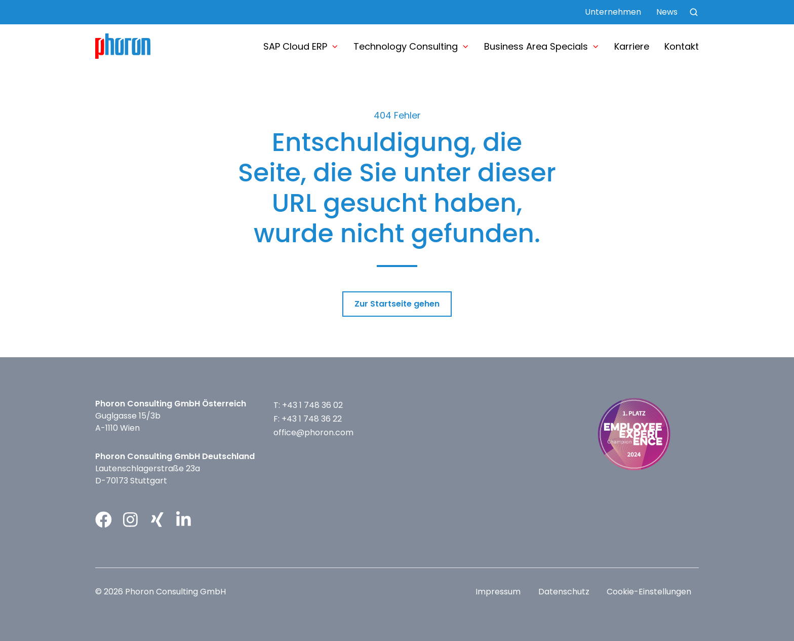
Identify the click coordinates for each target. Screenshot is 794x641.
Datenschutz (563, 591)
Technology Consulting (405, 46)
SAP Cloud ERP (295, 46)
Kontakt (681, 46)
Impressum (498, 591)
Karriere (631, 46)
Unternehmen (613, 12)
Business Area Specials (536, 46)
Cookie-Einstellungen (649, 591)
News (667, 12)
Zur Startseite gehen (397, 304)
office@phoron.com (313, 432)
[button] (694, 12)
